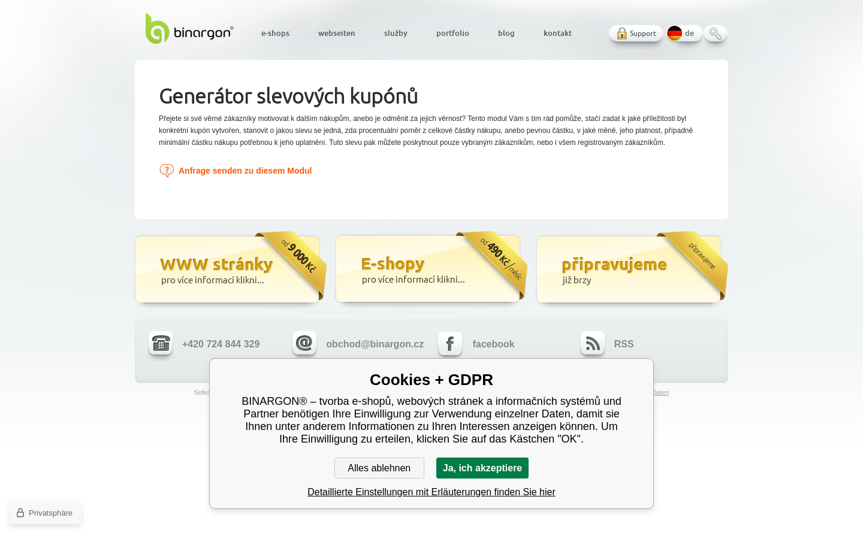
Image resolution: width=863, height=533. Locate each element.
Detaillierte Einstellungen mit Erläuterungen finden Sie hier (431, 492)
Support (643, 33)
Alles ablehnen (379, 468)
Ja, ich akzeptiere (483, 468)
